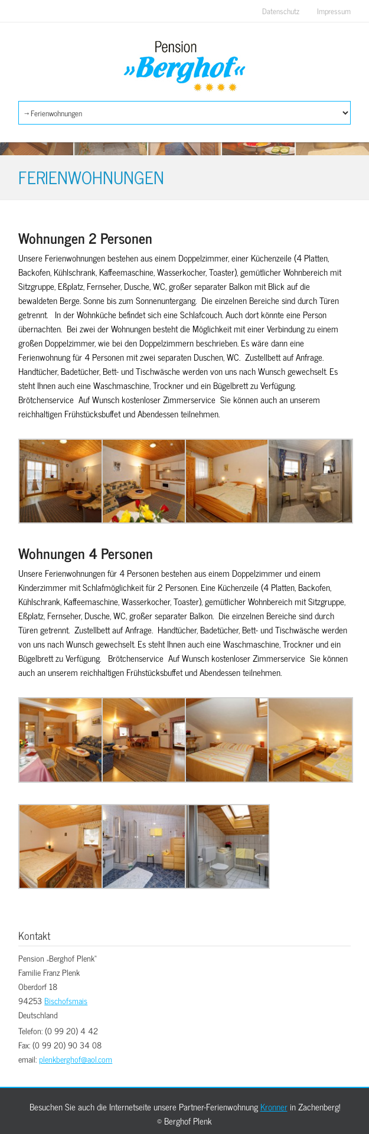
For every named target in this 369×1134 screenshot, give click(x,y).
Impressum (334, 11)
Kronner (274, 1106)
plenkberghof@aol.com (75, 1059)
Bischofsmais (65, 1000)
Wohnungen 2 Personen (85, 238)
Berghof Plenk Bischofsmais (184, 66)
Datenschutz (280, 11)
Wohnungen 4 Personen (85, 553)
